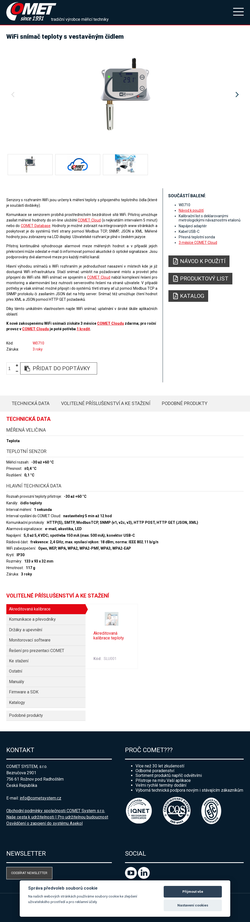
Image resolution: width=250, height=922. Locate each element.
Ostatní (15, 671)
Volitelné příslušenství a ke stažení (105, 403)
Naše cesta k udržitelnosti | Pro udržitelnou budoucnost (57, 817)
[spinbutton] (11, 368)
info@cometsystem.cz (40, 798)
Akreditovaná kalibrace (30, 609)
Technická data (30, 403)
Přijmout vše (192, 892)
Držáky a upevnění (25, 629)
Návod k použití (191, 210)
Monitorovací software (30, 640)
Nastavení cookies (192, 905)
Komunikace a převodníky (32, 619)
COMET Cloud (89, 220)
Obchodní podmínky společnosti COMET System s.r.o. (55, 810)
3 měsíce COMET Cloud (198, 242)
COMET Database (36, 226)
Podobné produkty (184, 403)
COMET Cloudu (110, 323)
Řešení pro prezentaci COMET (36, 650)
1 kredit (83, 329)
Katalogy (17, 702)
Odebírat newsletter (29, 873)
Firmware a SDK (23, 691)
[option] (125, 95)
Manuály (16, 681)
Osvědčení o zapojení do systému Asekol (44, 823)
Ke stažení (18, 660)
